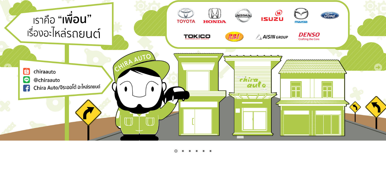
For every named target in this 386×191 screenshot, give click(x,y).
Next (378, 67)
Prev (8, 67)
